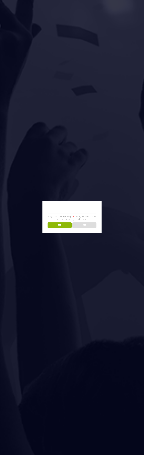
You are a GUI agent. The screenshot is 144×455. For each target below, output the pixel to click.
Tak (59, 225)
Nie (84, 225)
